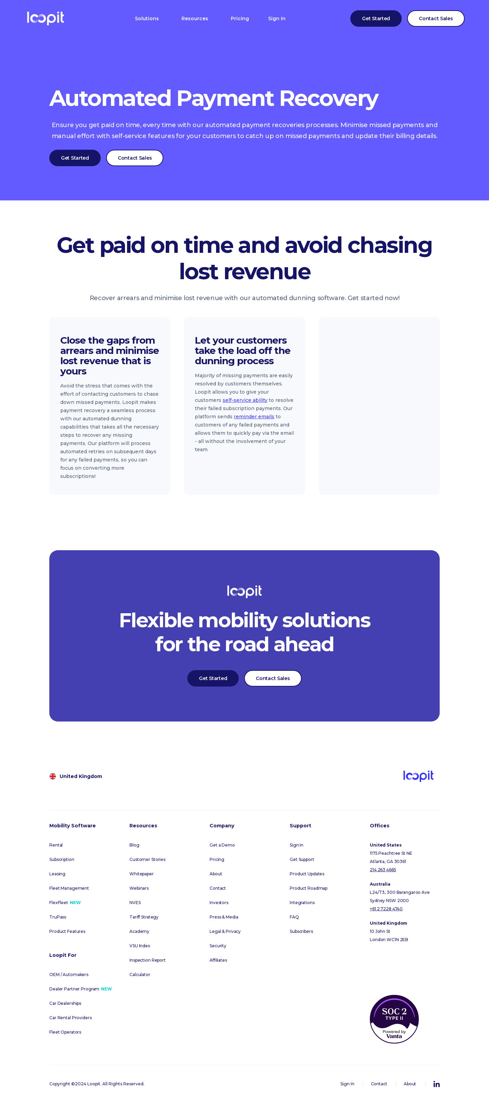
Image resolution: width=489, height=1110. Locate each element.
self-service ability (245, 400)
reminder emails (254, 417)
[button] (147, 18)
